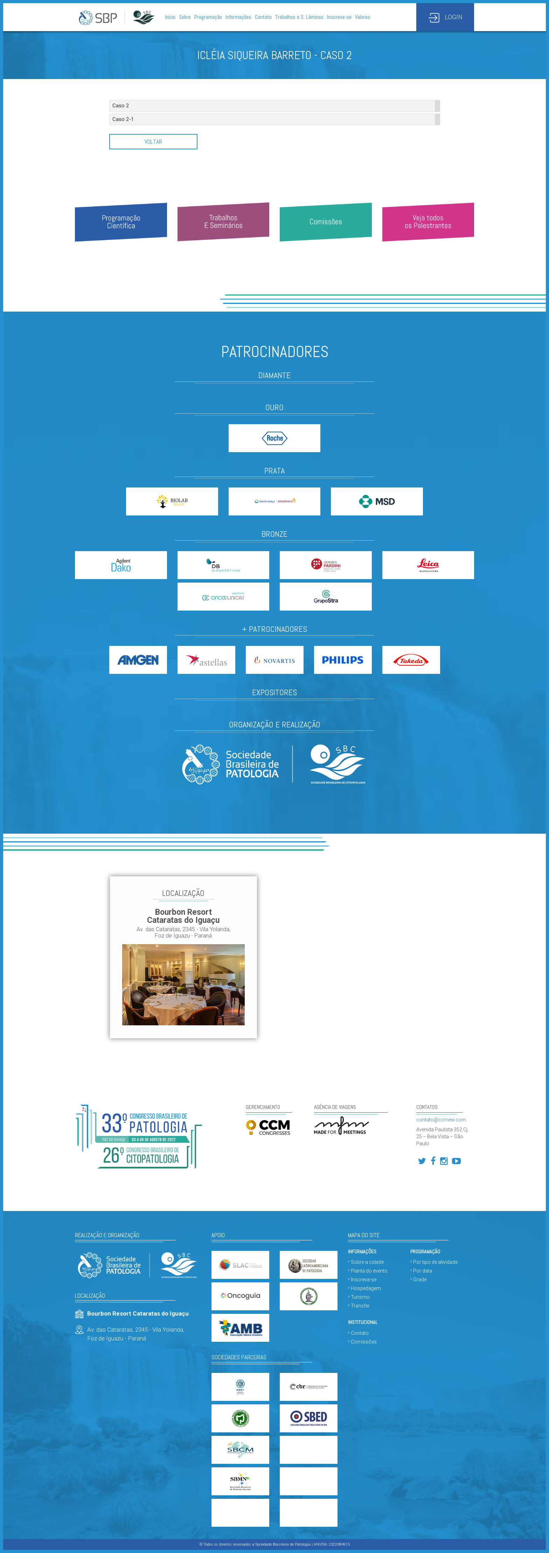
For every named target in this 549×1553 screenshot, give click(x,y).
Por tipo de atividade (435, 1262)
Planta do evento (369, 1271)
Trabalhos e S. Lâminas (299, 17)
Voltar (153, 141)
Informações (238, 17)
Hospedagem (366, 1288)
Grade (419, 1279)
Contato (263, 17)
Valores (362, 17)
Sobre (185, 17)
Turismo (360, 1297)
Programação (208, 17)
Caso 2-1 (123, 119)
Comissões (364, 1342)
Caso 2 (120, 105)
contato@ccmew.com (441, 1120)
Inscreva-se (339, 17)
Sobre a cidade (367, 1262)
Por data (422, 1271)
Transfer (360, 1306)
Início (170, 17)
